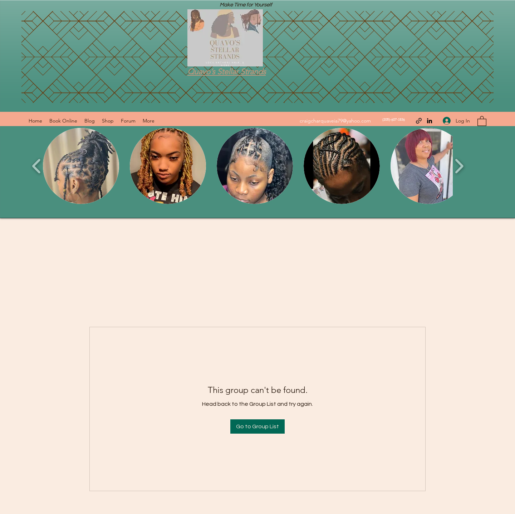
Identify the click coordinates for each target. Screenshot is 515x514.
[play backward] (37, 166)
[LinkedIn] (429, 120)
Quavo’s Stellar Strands (226, 71)
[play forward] (459, 166)
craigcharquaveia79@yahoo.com (335, 121)
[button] (481, 120)
